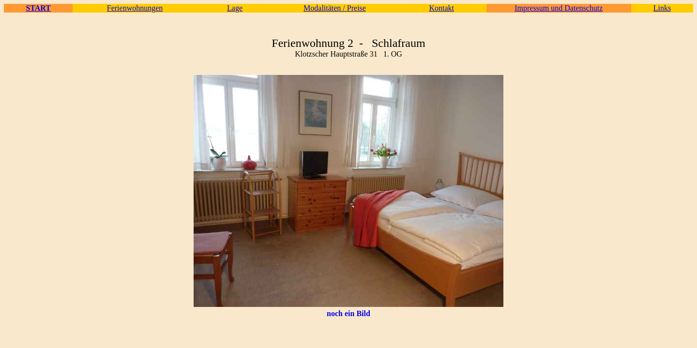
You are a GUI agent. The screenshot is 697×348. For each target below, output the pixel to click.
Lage (234, 8)
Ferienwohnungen (135, 8)
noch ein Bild (348, 313)
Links (662, 8)
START (38, 8)
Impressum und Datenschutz (559, 8)
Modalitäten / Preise (334, 8)
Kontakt (441, 8)
